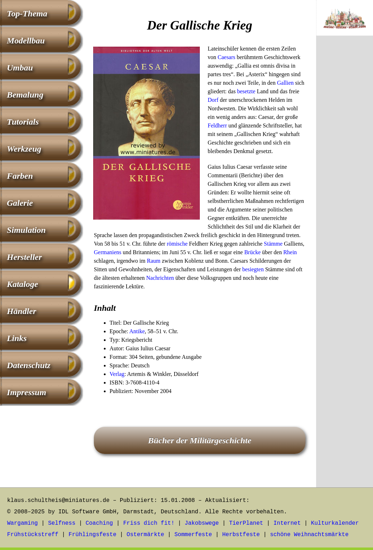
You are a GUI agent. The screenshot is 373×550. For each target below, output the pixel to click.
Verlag (117, 374)
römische (177, 244)
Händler (21, 311)
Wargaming (22, 523)
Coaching (99, 523)
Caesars (226, 57)
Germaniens (107, 252)
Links (17, 338)
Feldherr (217, 125)
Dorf (213, 100)
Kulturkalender (335, 523)
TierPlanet (246, 523)
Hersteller (24, 257)
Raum (153, 261)
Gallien (285, 83)
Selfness (61, 523)
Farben (20, 175)
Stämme (273, 244)
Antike (137, 331)
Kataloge (22, 284)
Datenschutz (28, 365)
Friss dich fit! (148, 523)
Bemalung (25, 94)
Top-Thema (27, 13)
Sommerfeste (193, 534)
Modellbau (26, 40)
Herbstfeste (241, 534)
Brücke (252, 252)
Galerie (20, 203)
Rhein (290, 252)
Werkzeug (24, 148)
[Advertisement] (344, 159)
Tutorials (23, 121)
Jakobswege (202, 523)
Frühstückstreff (32, 534)
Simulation (26, 230)
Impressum (26, 392)
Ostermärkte (145, 534)
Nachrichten (160, 278)
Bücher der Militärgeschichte (199, 440)
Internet (287, 523)
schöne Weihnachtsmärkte (309, 534)
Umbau (20, 67)
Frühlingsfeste (92, 534)
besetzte (246, 91)
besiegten (252, 269)
